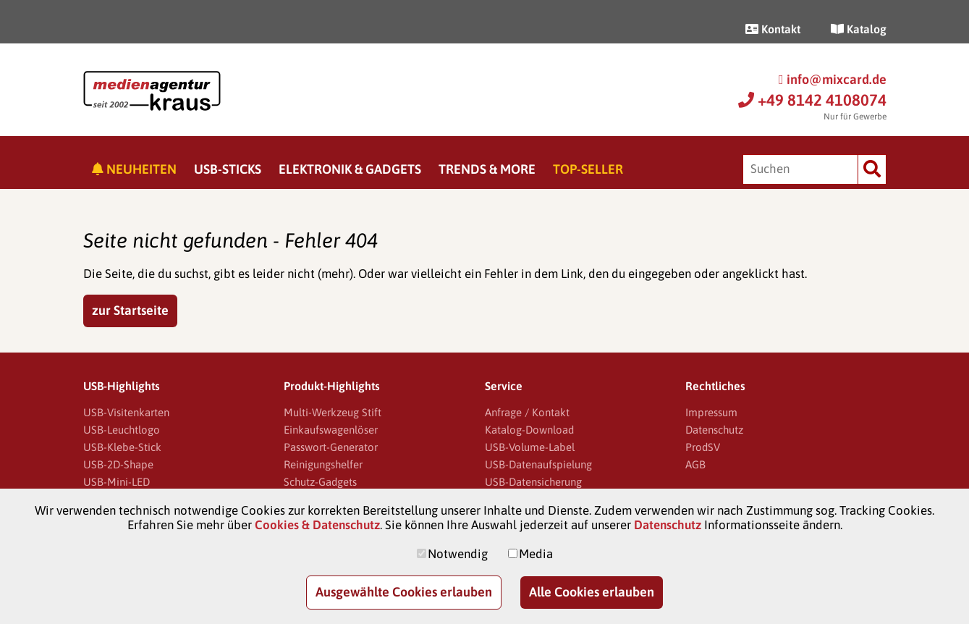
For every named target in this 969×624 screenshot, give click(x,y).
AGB (695, 464)
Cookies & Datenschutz (317, 525)
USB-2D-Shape (118, 464)
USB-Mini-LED (116, 482)
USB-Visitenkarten (126, 412)
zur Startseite (130, 310)
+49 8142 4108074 (812, 99)
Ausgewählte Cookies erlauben (404, 591)
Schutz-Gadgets (320, 482)
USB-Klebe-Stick (122, 447)
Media (536, 554)
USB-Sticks (227, 169)
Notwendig (458, 554)
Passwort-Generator (331, 447)
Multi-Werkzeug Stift (332, 412)
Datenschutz (714, 429)
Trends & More (487, 169)
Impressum (711, 412)
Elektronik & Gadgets (350, 169)
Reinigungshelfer (323, 464)
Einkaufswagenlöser (331, 429)
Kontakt (772, 28)
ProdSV (702, 447)
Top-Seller (588, 169)
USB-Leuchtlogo (121, 429)
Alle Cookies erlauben (591, 591)
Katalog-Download (529, 429)
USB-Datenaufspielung (538, 464)
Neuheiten (134, 169)
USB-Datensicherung (533, 482)
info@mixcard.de (833, 79)
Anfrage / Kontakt (527, 412)
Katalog (859, 28)
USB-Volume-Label (530, 447)
